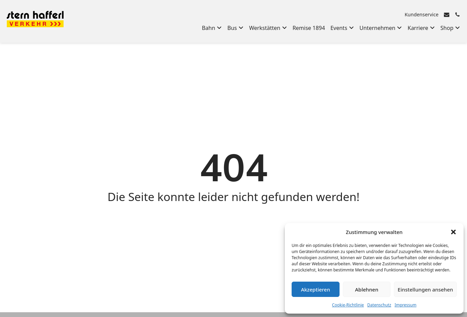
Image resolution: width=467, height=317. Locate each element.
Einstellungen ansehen (425, 289)
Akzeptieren (315, 289)
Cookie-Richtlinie (348, 305)
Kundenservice (421, 14)
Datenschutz (379, 305)
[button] (453, 232)
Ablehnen (367, 289)
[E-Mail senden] (446, 14)
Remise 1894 (309, 28)
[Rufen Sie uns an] (457, 14)
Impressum (405, 305)
